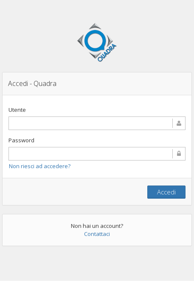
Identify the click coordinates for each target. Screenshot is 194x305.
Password (21, 140)
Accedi (166, 192)
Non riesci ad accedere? (39, 166)
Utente (17, 110)
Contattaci (97, 234)
